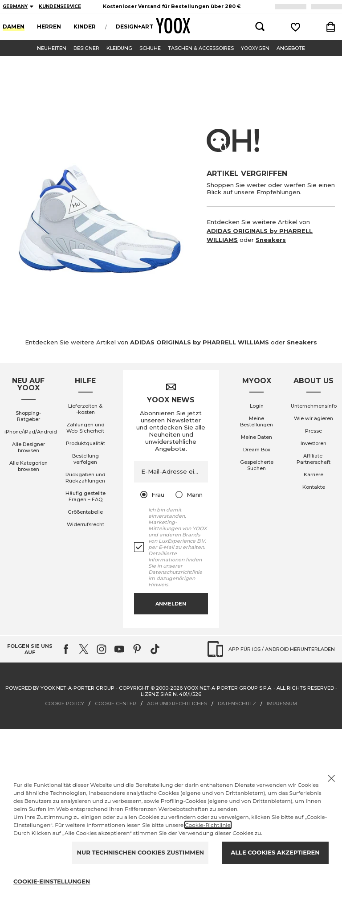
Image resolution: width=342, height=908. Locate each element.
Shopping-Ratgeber (28, 416)
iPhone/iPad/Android (30, 432)
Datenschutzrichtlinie (175, 572)
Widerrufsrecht (85, 524)
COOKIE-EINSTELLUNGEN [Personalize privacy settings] (51, 881)
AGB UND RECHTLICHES (177, 703)
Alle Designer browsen (28, 447)
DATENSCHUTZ (237, 703)
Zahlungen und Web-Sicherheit (85, 427)
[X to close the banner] (331, 778)
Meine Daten (256, 437)
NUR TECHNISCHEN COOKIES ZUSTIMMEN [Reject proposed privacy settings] (140, 852)
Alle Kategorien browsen (28, 466)
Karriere (313, 474)
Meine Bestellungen (256, 421)
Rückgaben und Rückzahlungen (85, 477)
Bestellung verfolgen (85, 459)
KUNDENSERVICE (60, 6)
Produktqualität (85, 443)
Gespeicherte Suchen (256, 465)
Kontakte (313, 487)
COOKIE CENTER (115, 703)
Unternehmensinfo (314, 406)
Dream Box (256, 449)
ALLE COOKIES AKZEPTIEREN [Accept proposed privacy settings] (275, 852)
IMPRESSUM (282, 703)
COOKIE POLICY (64, 703)
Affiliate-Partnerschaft (313, 459)
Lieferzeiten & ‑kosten (85, 409)
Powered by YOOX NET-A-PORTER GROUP (59, 688)
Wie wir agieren (313, 418)
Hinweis (158, 584)
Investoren (313, 443)
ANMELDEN (293, 6)
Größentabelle (85, 512)
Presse (313, 431)
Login (257, 406)
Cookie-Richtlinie (208, 825)
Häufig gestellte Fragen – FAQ (85, 496)
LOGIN (328, 6)
